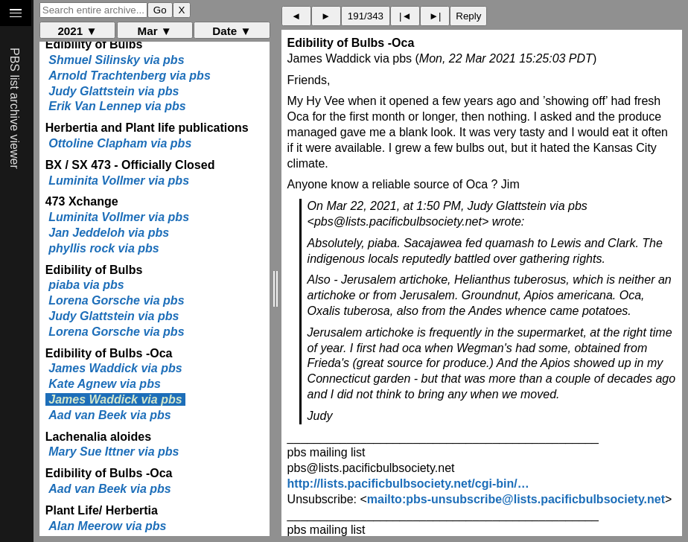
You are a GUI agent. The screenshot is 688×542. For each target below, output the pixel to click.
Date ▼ (231, 31)
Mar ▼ (155, 31)
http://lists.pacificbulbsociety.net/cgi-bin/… (408, 483)
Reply (468, 16)
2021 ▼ (77, 31)
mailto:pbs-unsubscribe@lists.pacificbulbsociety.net (516, 499)
